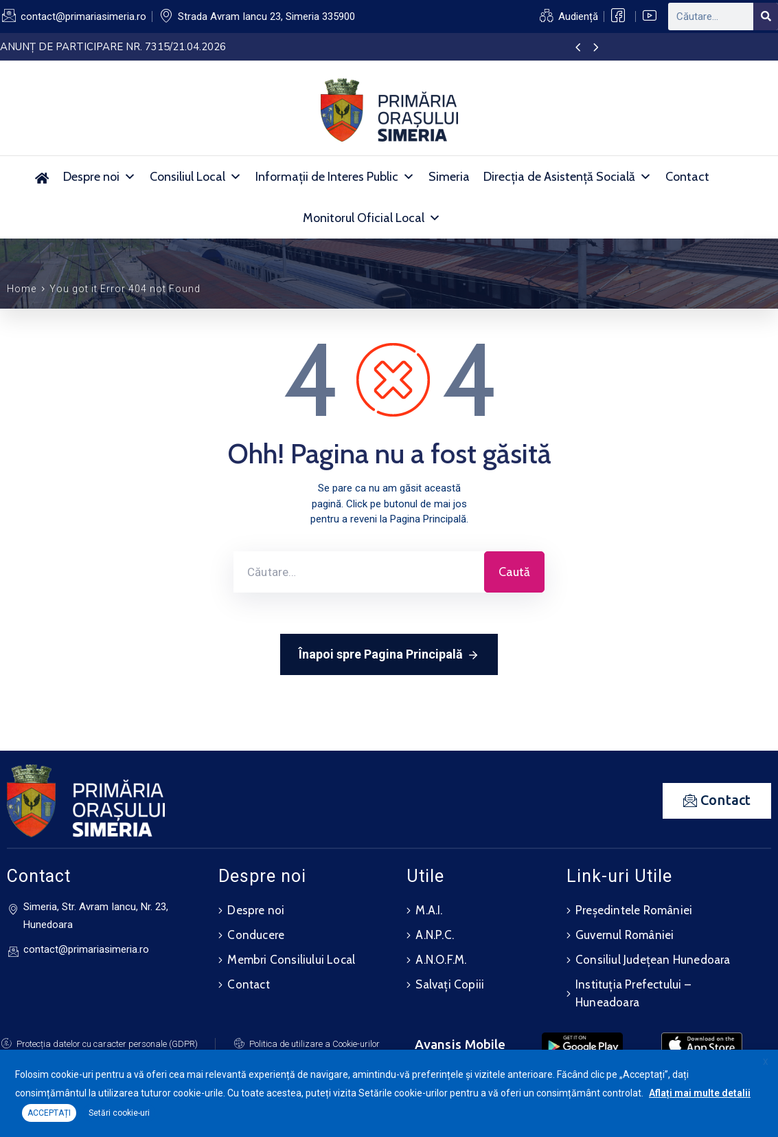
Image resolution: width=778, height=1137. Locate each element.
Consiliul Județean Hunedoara (653, 960)
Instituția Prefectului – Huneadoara (633, 993)
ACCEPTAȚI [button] (49, 1113)
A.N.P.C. (434, 935)
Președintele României (633, 910)
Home (21, 288)
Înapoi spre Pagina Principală (389, 655)
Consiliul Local (196, 176)
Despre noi (99, 176)
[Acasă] (42, 176)
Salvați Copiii (449, 984)
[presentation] (577, 48)
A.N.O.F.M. (440, 960)
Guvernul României (624, 935)
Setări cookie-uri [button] (119, 1113)
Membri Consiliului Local (291, 960)
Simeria (449, 176)
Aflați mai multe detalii (700, 1093)
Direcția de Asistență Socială (567, 176)
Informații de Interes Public (335, 176)
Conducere (255, 935)
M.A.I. (428, 910)
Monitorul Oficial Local (372, 218)
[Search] (765, 16)
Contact (687, 176)
